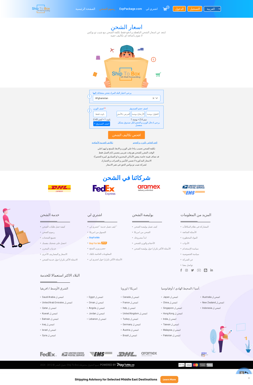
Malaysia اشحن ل (172, 340)
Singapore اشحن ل (172, 318)
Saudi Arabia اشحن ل (53, 307)
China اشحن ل (170, 313)
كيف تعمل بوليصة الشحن (145, 237)
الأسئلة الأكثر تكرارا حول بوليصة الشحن (152, 259)
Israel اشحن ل (49, 340)
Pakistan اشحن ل (171, 346)
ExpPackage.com (130, 8)
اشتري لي (152, 8)
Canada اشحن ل (131, 307)
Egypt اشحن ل (96, 307)
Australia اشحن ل (211, 307)
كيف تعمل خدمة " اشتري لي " (103, 237)
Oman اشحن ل (96, 313)
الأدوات (185, 253)
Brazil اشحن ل (130, 346)
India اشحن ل (169, 329)
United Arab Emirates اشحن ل (57, 313)
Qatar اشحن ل (49, 318)
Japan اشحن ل (170, 307)
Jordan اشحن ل (97, 324)
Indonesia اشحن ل (211, 318)
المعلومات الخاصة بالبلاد (100, 264)
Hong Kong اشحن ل (172, 324)
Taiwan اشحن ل (171, 335)
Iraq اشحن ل (48, 335)
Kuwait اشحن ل (49, 324)
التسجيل (195, 8)
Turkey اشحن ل (130, 329)
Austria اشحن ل (131, 340)
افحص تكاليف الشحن (126, 135)
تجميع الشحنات (49, 248)
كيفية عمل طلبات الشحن (53, 237)
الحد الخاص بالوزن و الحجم (145, 142)
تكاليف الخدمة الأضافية (102, 142)
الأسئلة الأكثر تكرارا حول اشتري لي (105, 269)
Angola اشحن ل (97, 318)
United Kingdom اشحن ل (135, 324)
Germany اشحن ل (132, 335)
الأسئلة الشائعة (189, 242)
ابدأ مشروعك (140, 248)
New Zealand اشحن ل (213, 313)
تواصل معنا (187, 275)
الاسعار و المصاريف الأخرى (54, 264)
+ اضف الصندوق (101, 123)
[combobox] (126, 98)
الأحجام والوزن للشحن (144, 253)
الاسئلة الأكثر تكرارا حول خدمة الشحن (60, 270)
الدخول (179, 8)
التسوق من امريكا (97, 242)
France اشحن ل (130, 313)
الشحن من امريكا (142, 242)
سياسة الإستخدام (190, 259)
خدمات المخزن (49, 259)
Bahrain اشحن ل (50, 329)
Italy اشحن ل (129, 318)
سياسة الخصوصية (190, 264)
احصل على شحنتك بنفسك (54, 253)
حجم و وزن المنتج (97, 258)
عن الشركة (187, 270)
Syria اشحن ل (49, 346)
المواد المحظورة (189, 248)
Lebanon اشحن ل (97, 329)
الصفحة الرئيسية (85, 8)
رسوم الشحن (107, 8)
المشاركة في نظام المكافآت (195, 237)
